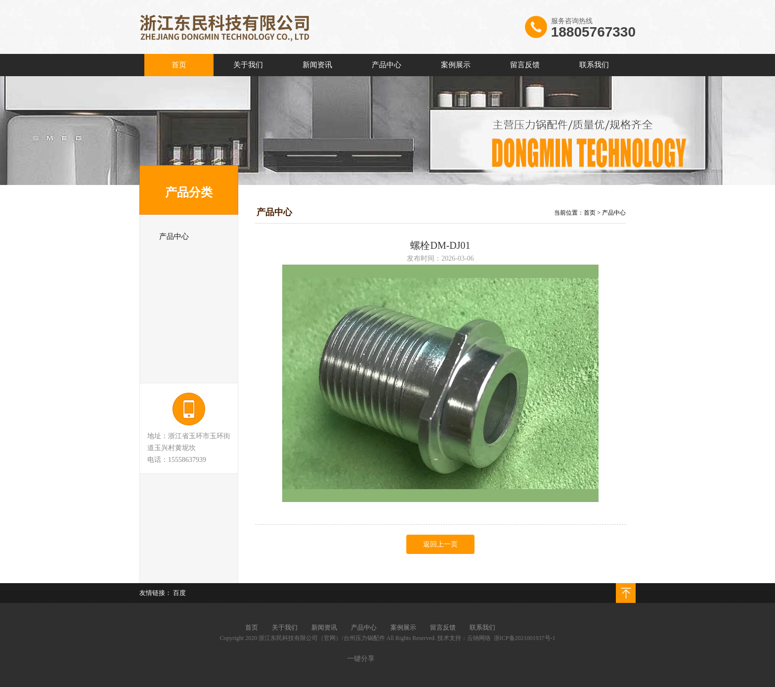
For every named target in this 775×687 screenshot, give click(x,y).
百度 (179, 592)
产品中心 (614, 212)
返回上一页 (440, 544)
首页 (590, 212)
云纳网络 (479, 638)
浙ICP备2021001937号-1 (525, 638)
